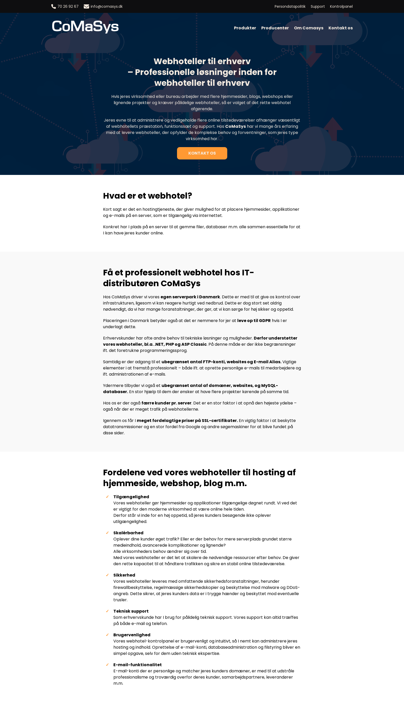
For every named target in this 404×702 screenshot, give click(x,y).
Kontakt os (341, 28)
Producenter (275, 28)
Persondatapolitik (290, 6)
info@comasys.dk (103, 6)
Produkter (245, 28)
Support (318, 6)
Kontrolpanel (341, 6)
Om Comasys (308, 28)
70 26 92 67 (65, 6)
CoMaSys (235, 126)
